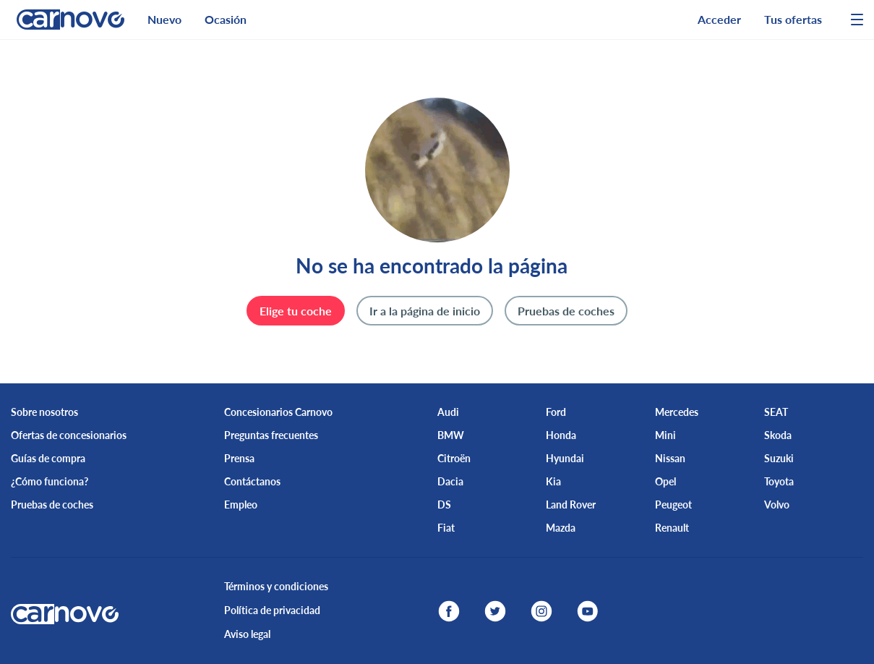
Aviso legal (247, 634)
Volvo (776, 504)
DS (444, 504)
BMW (450, 435)
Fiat (446, 528)
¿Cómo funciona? (49, 481)
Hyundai (565, 458)
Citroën (454, 458)
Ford (556, 412)
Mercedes (676, 412)
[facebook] (448, 611)
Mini (665, 435)
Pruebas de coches (52, 504)
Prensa (239, 458)
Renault (672, 528)
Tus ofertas (793, 19)
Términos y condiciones (276, 586)
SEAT (776, 412)
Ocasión (226, 19)
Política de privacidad (272, 610)
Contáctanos (252, 481)
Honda (561, 435)
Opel (665, 481)
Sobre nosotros (44, 412)
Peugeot (673, 504)
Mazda (560, 528)
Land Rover (571, 504)
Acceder (719, 19)
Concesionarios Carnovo (278, 412)
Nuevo (164, 19)
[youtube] (587, 611)
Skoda (778, 435)
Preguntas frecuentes (271, 435)
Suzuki (779, 458)
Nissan (670, 458)
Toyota (779, 481)
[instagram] (541, 611)
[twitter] (495, 611)
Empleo (240, 504)
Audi (448, 412)
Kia (553, 481)
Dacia (450, 481)
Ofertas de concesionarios (69, 435)
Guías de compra (48, 458)
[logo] (65, 19)
